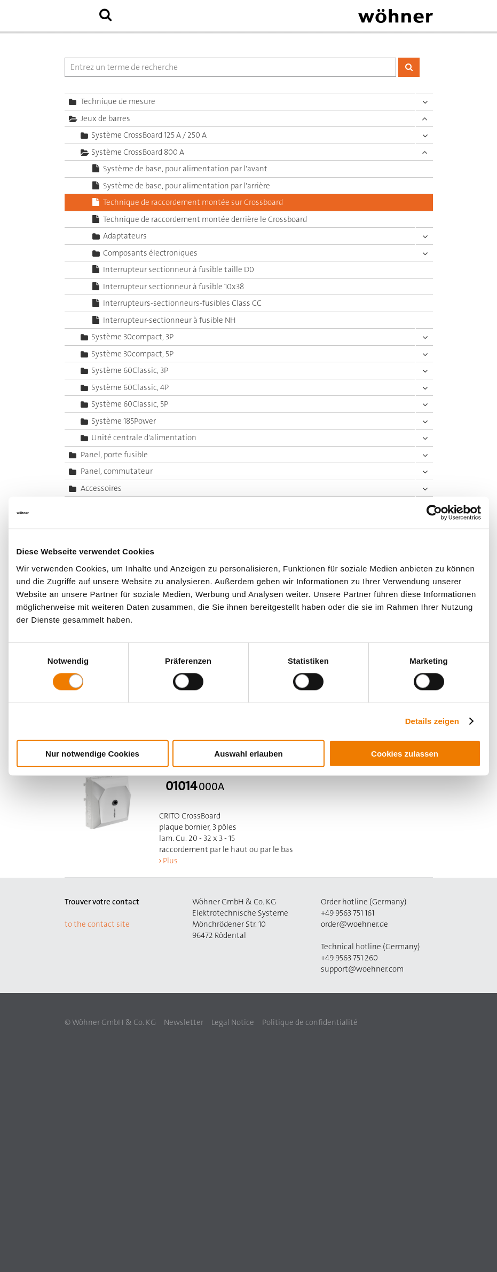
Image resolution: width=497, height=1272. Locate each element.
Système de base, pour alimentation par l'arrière (186, 185)
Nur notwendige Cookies (92, 753)
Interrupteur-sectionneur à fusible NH (169, 320)
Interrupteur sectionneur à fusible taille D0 (178, 269)
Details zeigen (432, 721)
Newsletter (183, 1022)
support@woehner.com (362, 969)
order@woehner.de (354, 924)
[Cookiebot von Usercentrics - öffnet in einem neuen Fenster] (434, 513)
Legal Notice (232, 1022)
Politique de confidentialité (310, 1022)
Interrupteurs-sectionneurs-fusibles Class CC (182, 303)
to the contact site (97, 924)
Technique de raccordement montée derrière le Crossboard (205, 219)
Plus (170, 860)
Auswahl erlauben (248, 753)
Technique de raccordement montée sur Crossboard (193, 202)
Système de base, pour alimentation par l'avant (185, 168)
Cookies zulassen (404, 753)
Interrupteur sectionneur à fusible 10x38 (173, 286)
